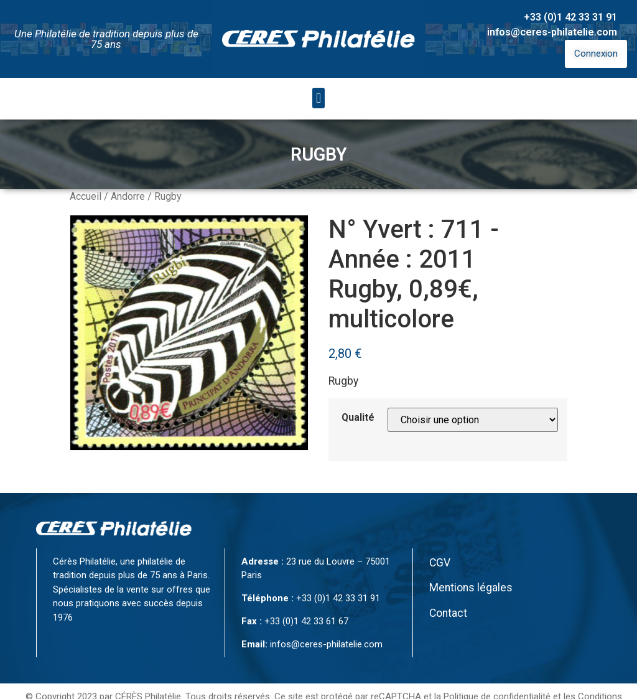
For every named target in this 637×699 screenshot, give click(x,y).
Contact (448, 613)
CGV (439, 562)
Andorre (128, 196)
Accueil (85, 196)
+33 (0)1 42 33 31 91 (570, 17)
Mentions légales (471, 587)
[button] (318, 98)
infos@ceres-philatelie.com (552, 32)
